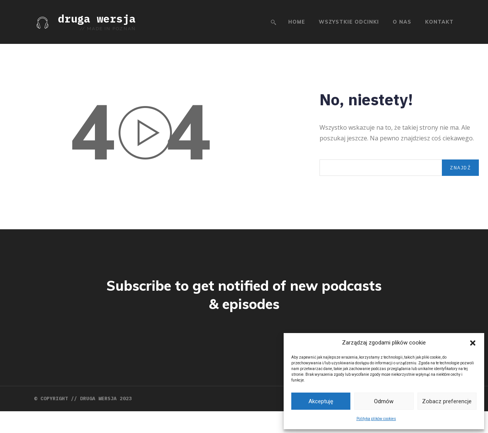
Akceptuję (320, 401)
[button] (473, 343)
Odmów (383, 401)
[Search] (459, 175)
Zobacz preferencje (447, 401)
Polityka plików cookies (376, 419)
